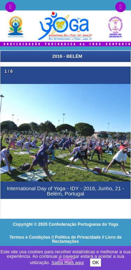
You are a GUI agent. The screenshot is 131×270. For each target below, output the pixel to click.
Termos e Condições (29, 237)
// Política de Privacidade (76, 237)
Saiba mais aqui (67, 262)
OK (95, 262)
